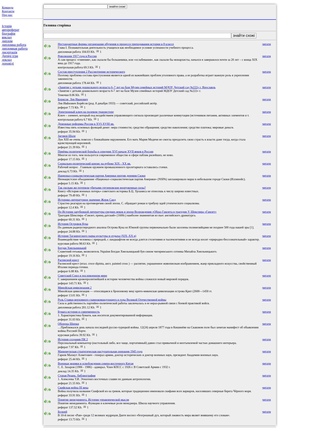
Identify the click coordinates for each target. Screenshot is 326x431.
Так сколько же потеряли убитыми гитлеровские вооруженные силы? (102, 187)
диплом (7, 41)
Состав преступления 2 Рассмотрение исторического (91, 71)
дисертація (9, 52)
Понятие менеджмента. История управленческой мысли (93, 399)
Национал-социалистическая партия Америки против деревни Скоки (102, 175)
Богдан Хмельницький (72, 248)
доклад (7, 60)
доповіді (8, 63)
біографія (8, 33)
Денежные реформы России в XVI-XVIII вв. (86, 124)
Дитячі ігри (10, 56)
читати (266, 44)
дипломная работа (14, 48)
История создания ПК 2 (73, 339)
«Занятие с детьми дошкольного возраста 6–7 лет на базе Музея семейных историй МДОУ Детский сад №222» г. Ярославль (137, 87)
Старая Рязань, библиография (76, 375)
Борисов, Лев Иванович (73, 99)
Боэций (62, 411)
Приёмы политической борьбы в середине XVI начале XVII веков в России (105, 151)
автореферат (10, 30)
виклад (7, 37)
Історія (7, 26)
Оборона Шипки (68, 323)
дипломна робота (14, 45)
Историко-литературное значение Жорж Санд (87, 199)
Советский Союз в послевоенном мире (82, 275)
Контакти (8, 11)
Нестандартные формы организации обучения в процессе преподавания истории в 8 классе (116, 44)
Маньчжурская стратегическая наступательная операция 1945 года (100, 351)
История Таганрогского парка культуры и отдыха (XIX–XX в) (97, 236)
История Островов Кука (73, 223)
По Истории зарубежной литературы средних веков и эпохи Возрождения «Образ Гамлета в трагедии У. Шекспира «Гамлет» (137, 211)
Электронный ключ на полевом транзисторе (86, 111)
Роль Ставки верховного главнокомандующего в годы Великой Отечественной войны (112, 299)
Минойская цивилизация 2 (75, 287)
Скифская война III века (73, 387)
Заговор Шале (67, 136)
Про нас (7, 15)
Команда (7, 7)
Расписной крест (68, 260)
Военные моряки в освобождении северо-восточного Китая (95, 363)
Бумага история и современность (79, 311)
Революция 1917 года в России (77, 56)
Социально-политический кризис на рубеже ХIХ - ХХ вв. (94, 163)
